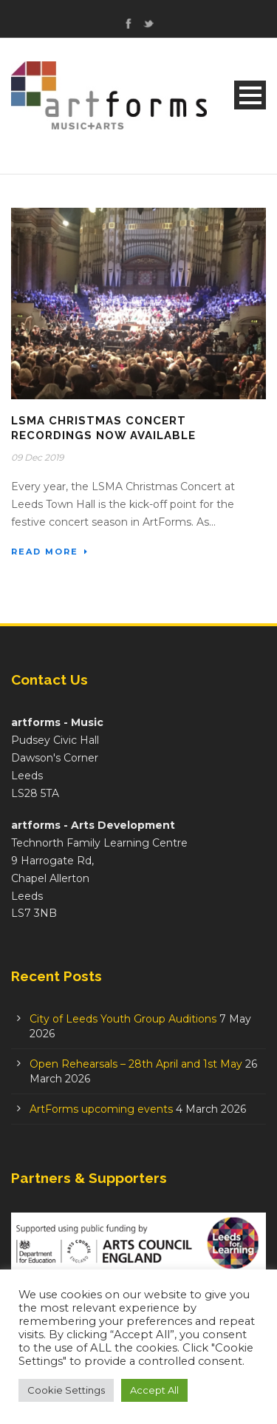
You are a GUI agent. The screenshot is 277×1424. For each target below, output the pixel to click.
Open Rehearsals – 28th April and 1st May (136, 1064)
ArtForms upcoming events (101, 1109)
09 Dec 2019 (37, 457)
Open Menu (250, 95)
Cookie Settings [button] (66, 1390)
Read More (50, 551)
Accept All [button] (154, 1390)
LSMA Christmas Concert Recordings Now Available (103, 428)
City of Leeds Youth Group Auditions (123, 1018)
